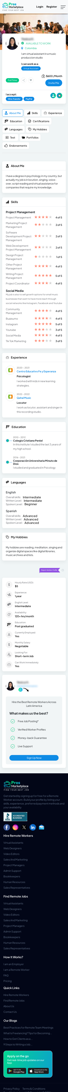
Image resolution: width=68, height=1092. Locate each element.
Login (39, 6)
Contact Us (10, 1011)
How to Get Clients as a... (18, 1038)
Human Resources (14, 882)
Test (10, 137)
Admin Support (12, 870)
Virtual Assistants (13, 842)
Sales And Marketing (15, 859)
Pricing (7, 981)
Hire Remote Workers (18, 835)
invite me (53, 82)
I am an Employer (13, 964)
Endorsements (16, 145)
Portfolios (30, 137)
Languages (13, 129)
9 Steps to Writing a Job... (17, 1044)
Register (51, 6)
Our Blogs (10, 1020)
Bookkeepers (11, 876)
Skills (32, 113)
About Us (8, 1006)
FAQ (6, 975)
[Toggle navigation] (63, 7)
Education (13, 121)
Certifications (38, 121)
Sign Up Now (34, 757)
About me (13, 113)
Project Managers (13, 865)
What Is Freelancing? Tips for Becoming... (27, 1033)
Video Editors (11, 853)
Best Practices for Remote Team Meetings (28, 1027)
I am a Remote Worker (16, 969)
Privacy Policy (11, 1088)
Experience (53, 113)
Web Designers (12, 848)
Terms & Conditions (33, 1088)
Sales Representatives (16, 887)
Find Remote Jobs (15, 896)
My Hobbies (37, 129)
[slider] (43, 217)
